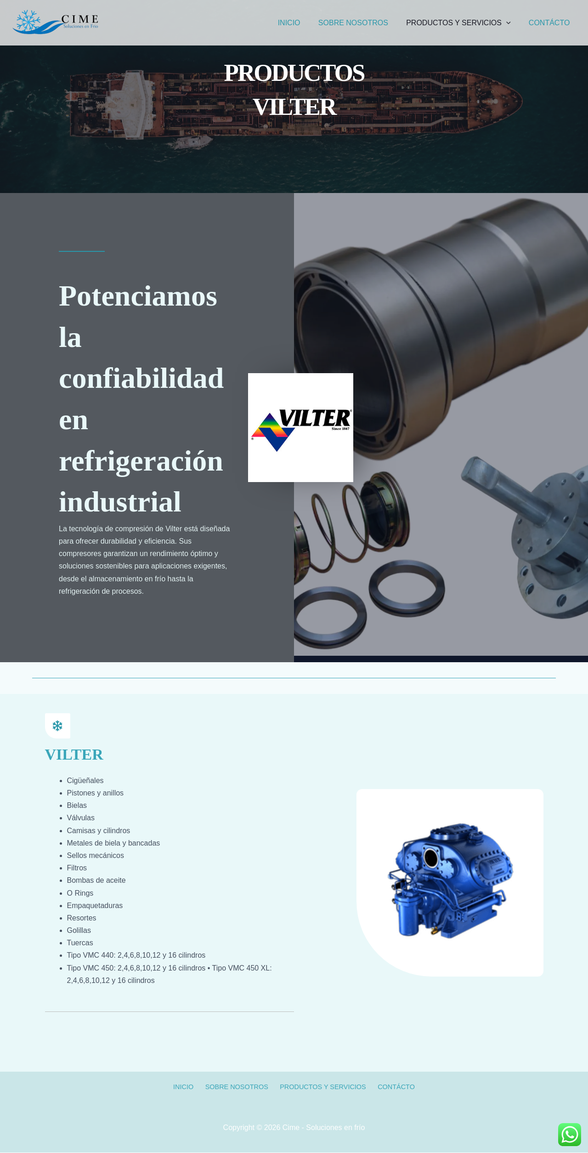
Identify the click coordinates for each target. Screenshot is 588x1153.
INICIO (300, 23)
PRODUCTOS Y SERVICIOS (463, 23)
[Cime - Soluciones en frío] (55, 22)
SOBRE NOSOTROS (361, 23)
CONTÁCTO (551, 23)
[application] (511, 23)
